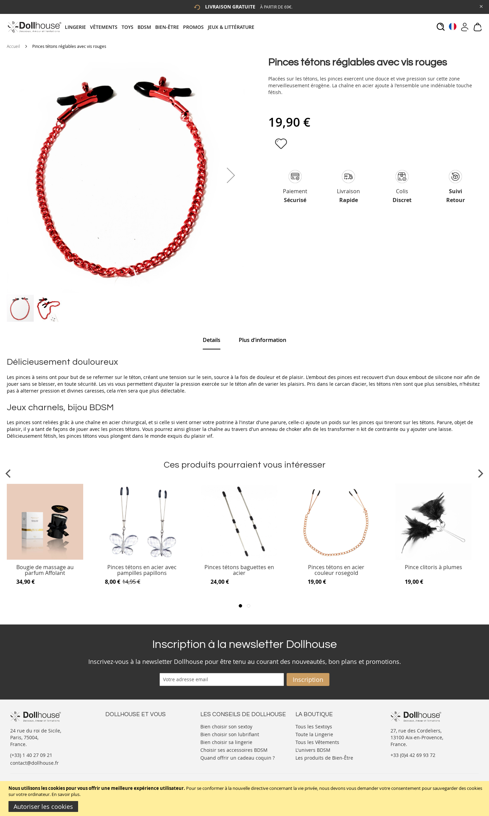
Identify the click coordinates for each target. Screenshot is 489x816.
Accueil (13, 46)
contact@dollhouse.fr (34, 763)
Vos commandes (123, 746)
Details (211, 340)
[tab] (161, 27)
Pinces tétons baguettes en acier (239, 570)
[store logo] (34, 27)
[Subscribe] (308, 679)
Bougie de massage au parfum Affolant (45, 570)
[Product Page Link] (45, 558)
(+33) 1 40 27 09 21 (31, 755)
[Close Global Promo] (480, 5)
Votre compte (120, 732)
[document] (245, 798)
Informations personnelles (135, 739)
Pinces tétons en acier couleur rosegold (336, 570)
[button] (230, 175)
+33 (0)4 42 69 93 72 (413, 755)
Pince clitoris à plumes (433, 567)
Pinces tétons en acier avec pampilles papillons (142, 570)
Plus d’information (262, 340)
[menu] (161, 27)
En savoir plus (65, 794)
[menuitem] (77, 27)
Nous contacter (122, 726)
